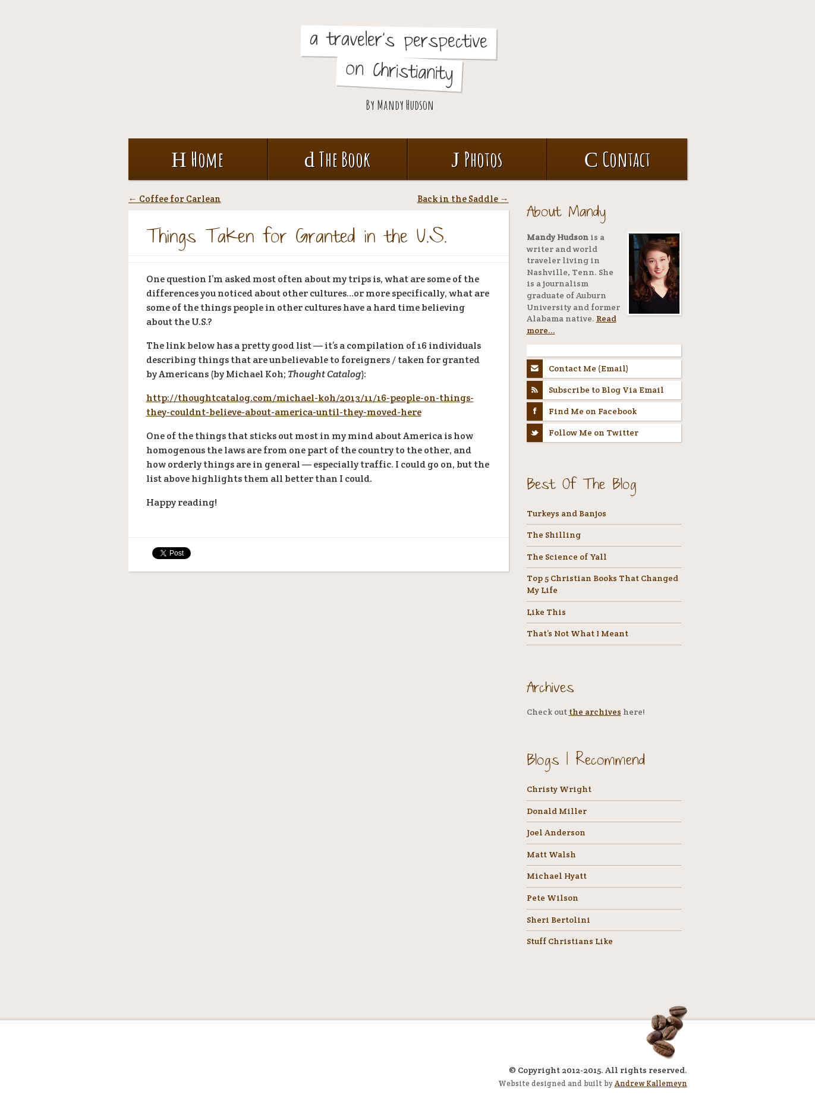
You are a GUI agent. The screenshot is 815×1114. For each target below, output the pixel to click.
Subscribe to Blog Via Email (596, 390)
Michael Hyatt (557, 875)
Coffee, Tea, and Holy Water (217, 66)
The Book (337, 159)
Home (197, 159)
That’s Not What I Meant (577, 633)
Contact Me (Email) (578, 368)
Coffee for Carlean (174, 198)
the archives (595, 711)
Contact (617, 159)
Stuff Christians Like (570, 941)
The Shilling (554, 534)
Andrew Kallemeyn (651, 1083)
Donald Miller (557, 811)
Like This (546, 612)
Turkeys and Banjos (566, 513)
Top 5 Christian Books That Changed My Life (602, 584)
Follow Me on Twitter (583, 433)
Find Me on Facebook (582, 411)
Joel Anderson (556, 832)
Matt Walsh (551, 854)
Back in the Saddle (463, 198)
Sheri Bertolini (558, 919)
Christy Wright (559, 789)
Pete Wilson (552, 897)
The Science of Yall (567, 556)
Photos (477, 159)
